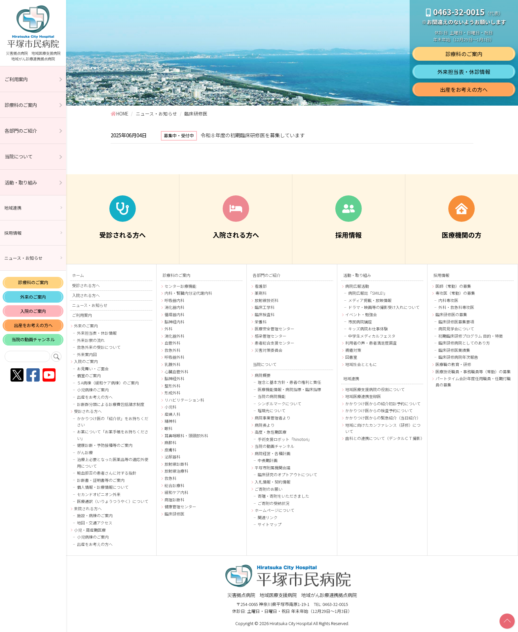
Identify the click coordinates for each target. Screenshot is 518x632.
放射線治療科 (176, 471)
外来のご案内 (33, 297)
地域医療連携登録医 (363, 396)
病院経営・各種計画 (272, 453)
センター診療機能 (180, 286)
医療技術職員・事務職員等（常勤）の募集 (473, 371)
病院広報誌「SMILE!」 (368, 293)
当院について (18, 156)
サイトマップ (269, 524)
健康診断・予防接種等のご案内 (104, 445)
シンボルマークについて (279, 403)
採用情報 (12, 233)
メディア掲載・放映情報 (369, 300)
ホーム (78, 275)
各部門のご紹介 (21, 130)
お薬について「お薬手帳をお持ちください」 (112, 435)
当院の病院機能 (271, 396)
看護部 (261, 286)
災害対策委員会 (268, 350)
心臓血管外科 (176, 371)
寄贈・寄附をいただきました (283, 496)
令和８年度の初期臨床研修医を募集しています (253, 135)
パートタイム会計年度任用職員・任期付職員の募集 (473, 381)
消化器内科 (174, 307)
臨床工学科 (265, 307)
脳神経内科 (174, 321)
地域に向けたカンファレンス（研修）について (383, 428)
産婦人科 (172, 414)
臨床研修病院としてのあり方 (464, 343)
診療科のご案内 (21, 104)
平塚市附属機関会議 (272, 467)
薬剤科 (261, 293)
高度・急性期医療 (270, 432)
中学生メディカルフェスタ (371, 336)
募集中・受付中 (179, 135)
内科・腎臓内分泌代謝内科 (188, 293)
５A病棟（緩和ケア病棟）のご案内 (108, 382)
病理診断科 (174, 499)
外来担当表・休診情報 (463, 72)
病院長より (265, 425)
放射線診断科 (176, 464)
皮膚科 (170, 449)
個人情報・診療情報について (103, 487)
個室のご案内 (89, 375)
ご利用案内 (16, 79)
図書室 (351, 357)
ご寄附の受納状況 (273, 503)
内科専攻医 (448, 300)
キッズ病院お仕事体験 (368, 328)
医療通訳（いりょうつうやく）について (112, 501)
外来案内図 (87, 354)
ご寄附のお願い (268, 489)
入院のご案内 (33, 311)
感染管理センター (270, 336)
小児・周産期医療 (90, 530)
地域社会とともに (361, 364)
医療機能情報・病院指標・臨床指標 (289, 389)
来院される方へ (88, 508)
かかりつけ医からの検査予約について (379, 410)
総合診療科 (174, 485)
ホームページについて (274, 510)
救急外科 (172, 350)
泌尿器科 (172, 456)
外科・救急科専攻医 (456, 307)
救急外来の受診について (99, 347)
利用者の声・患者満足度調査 (371, 343)
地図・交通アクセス (94, 522)
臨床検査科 (265, 314)
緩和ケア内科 (176, 492)
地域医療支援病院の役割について (375, 389)
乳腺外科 (172, 364)
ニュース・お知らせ (23, 258)
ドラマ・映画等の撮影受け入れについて (384, 307)
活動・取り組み (21, 182)
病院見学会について (456, 328)
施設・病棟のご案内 (95, 515)
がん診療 (85, 452)
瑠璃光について (271, 410)
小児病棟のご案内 (93, 389)
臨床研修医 (174, 513)
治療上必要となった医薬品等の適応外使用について (112, 462)
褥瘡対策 (353, 350)
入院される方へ (86, 295)
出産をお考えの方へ (33, 325)
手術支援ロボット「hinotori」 (285, 439)
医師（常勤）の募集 (453, 286)
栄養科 (261, 321)
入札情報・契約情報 (272, 481)
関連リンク (268, 517)
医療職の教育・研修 (453, 364)
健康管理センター (180, 506)
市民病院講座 (360, 321)
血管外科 (172, 343)
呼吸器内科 (174, 300)
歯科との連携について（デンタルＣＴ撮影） (384, 438)
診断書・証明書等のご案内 (101, 480)
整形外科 (172, 385)
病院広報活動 (357, 286)
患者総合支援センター (274, 343)
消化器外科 (174, 336)
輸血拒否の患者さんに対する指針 (106, 473)
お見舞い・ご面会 (93, 368)
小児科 (170, 407)
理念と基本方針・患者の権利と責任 (289, 382)
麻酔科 (170, 442)
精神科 (170, 421)
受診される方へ (86, 285)
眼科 (168, 428)
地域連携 (12, 208)
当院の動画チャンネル (33, 339)
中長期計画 (268, 460)
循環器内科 (174, 314)
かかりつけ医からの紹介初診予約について (383, 403)
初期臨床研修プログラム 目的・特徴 (470, 336)
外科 (168, 328)
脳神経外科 (174, 378)
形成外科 (172, 392)
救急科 (170, 478)
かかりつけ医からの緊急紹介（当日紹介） (383, 417)
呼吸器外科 (174, 357)
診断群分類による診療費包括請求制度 (110, 404)
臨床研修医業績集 (454, 350)
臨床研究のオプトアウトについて (287, 474)
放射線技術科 (266, 300)
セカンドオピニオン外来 (99, 494)
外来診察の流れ (91, 340)
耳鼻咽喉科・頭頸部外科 (186, 435)
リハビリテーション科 (184, 400)
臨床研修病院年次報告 (458, 357)
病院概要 (263, 375)
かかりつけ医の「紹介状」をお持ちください (112, 421)
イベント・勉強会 (361, 314)
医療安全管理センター (274, 328)
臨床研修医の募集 (451, 314)
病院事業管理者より (272, 417)
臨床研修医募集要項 (456, 321)
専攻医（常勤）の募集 (455, 293)
